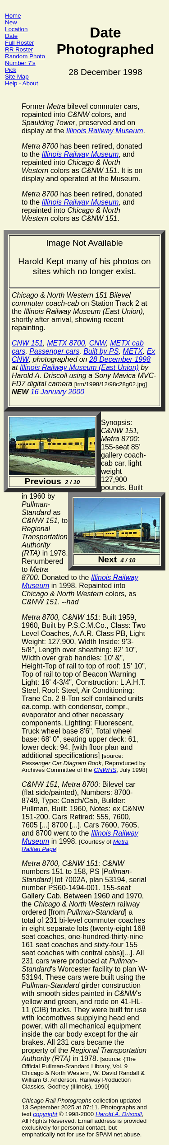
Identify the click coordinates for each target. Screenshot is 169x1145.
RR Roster (19, 49)
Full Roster (19, 42)
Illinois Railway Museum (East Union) (79, 367)
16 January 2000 (57, 392)
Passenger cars (54, 351)
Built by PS (101, 351)
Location (16, 29)
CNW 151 (27, 343)
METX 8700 (66, 343)
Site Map (17, 76)
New (11, 22)
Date (11, 36)
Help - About (21, 83)
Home (13, 15)
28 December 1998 (120, 359)
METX (132, 351)
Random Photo (25, 56)
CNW (97, 343)
